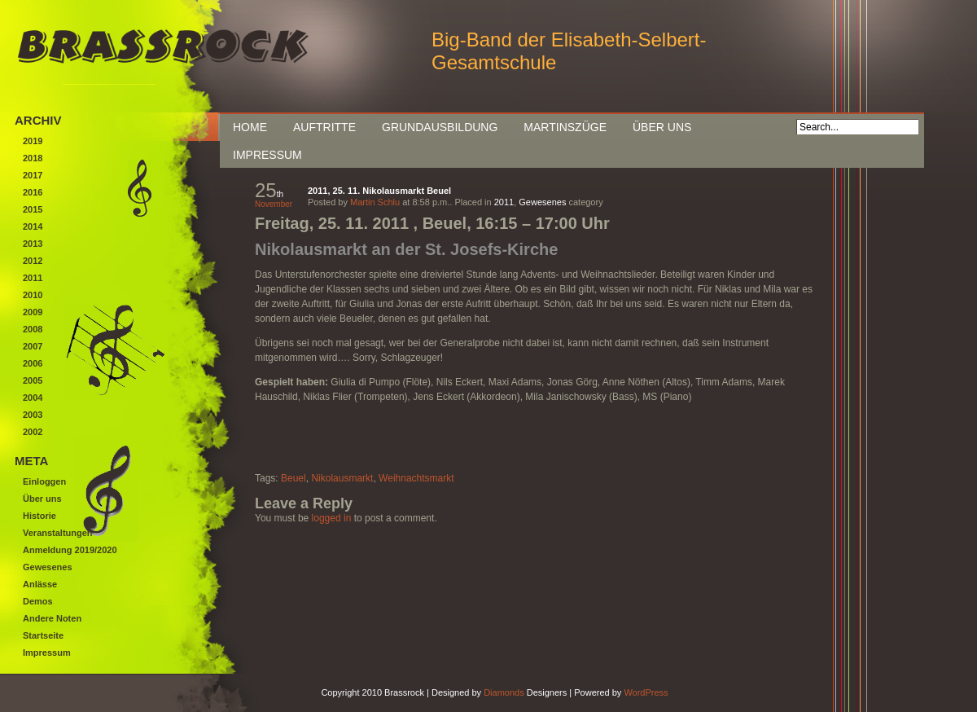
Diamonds (504, 692)
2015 (32, 209)
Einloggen (44, 481)
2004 (32, 397)
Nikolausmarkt (342, 478)
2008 (32, 329)
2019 (32, 141)
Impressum (267, 154)
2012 (32, 261)
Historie (39, 516)
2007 (32, 346)
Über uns (662, 127)
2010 (32, 295)
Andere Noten (52, 618)
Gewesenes (542, 202)
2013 (32, 243)
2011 (504, 202)
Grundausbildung (439, 127)
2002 (32, 432)
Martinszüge (565, 127)
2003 (32, 415)
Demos (38, 601)
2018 (32, 158)
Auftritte (324, 127)
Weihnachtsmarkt (416, 478)
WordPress (646, 692)
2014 (32, 226)
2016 (32, 192)
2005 (32, 380)
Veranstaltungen (58, 533)
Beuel (293, 478)
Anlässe (40, 584)
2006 (32, 363)
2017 (32, 175)
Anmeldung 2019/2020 (70, 550)
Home (250, 127)
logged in (332, 518)
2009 (32, 312)
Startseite (43, 635)
